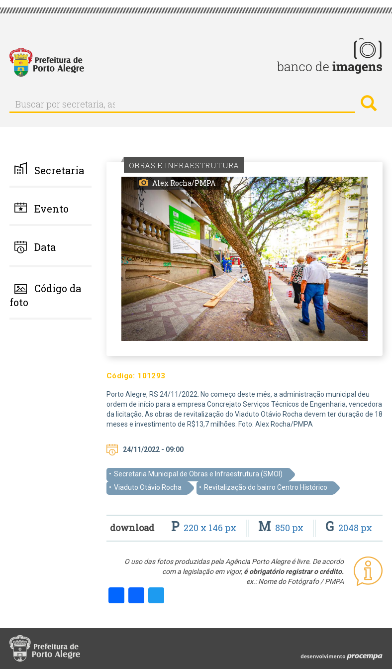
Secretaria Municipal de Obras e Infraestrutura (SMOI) (198, 474)
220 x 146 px (204, 528)
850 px (281, 528)
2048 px (348, 528)
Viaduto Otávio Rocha (148, 487)
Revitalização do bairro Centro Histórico (265, 487)
